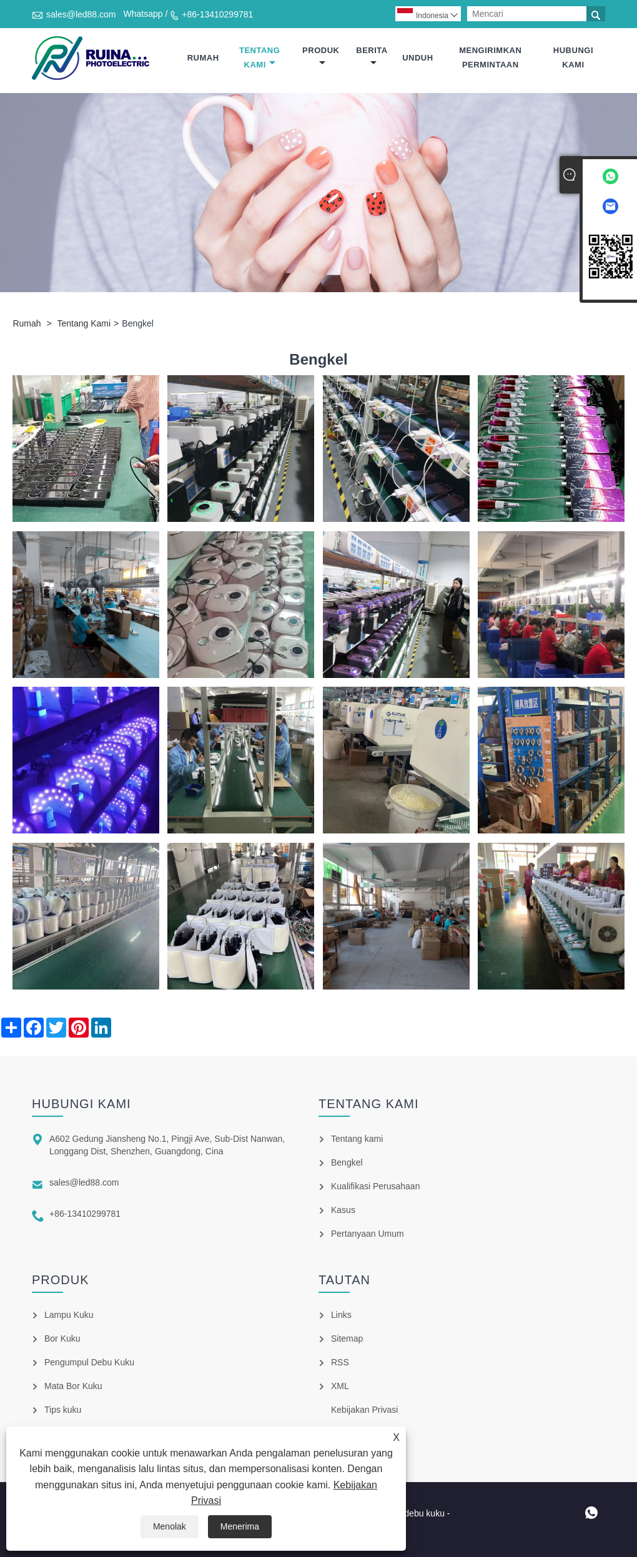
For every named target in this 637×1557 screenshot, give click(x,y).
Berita (371, 56)
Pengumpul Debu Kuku (89, 1362)
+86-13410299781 (217, 14)
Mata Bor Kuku (73, 1386)
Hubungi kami (573, 57)
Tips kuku (62, 1410)
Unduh (417, 57)
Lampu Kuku (69, 1315)
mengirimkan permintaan (490, 57)
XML (340, 1386)
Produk (320, 56)
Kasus (343, 1210)
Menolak (169, 1526)
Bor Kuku (62, 1338)
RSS (340, 1362)
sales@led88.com (81, 14)
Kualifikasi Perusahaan (375, 1186)
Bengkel (347, 1162)
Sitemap (347, 1338)
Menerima (239, 1526)
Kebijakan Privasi (364, 1410)
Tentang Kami (259, 57)
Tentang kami (357, 1139)
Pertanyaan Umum (367, 1234)
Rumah (203, 57)
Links (341, 1315)
